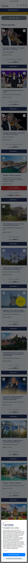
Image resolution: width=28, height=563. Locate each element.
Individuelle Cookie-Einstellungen (14, 558)
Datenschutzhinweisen (12, 548)
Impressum (5, 550)
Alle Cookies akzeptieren (14, 554)
